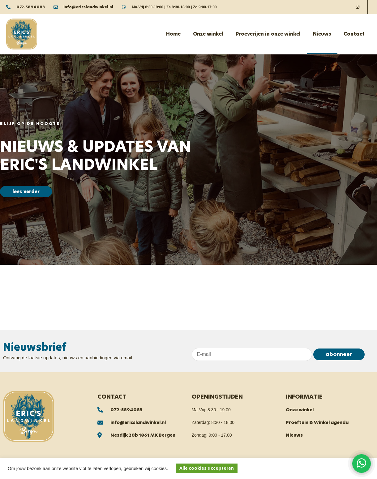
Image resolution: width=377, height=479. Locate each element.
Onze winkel (208, 34)
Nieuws (322, 34)
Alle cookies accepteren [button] (206, 468)
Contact (354, 34)
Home (173, 34)
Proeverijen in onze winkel (268, 34)
